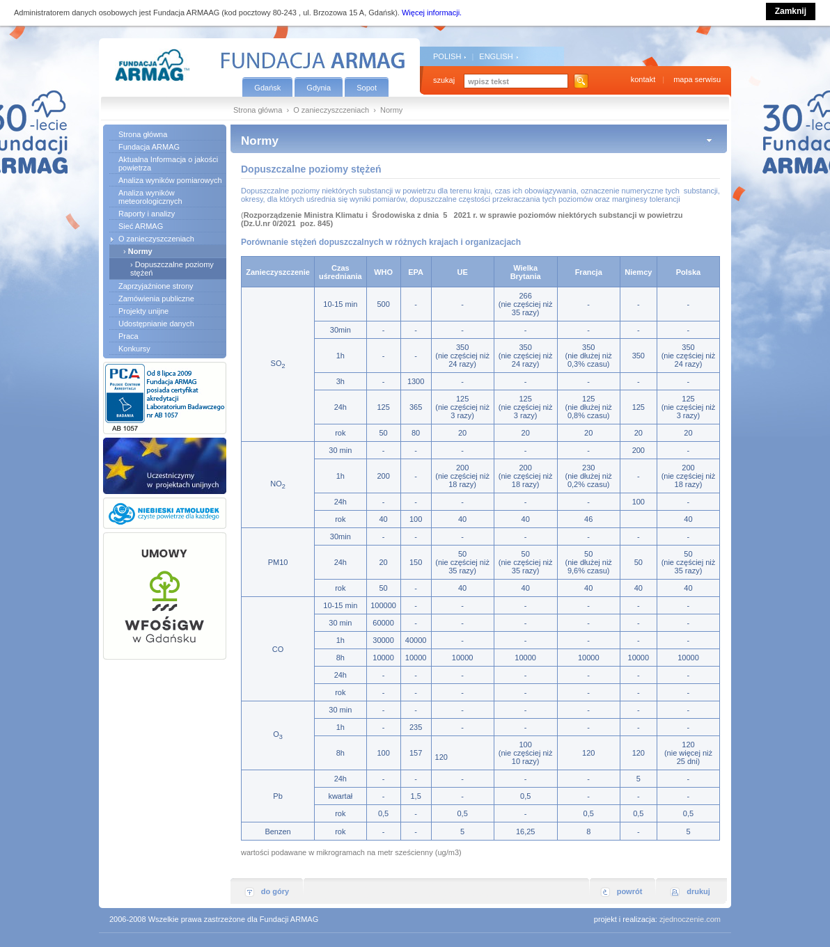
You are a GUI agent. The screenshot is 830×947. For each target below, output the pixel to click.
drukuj (698, 891)
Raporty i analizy (146, 213)
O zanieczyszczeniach (331, 110)
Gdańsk (267, 87)
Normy (140, 251)
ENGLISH (495, 56)
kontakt (643, 79)
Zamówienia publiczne (156, 298)
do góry (275, 891)
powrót (630, 891)
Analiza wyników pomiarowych (170, 180)
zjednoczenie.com (690, 919)
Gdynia (318, 87)
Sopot (367, 87)
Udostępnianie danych (156, 323)
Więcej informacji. (432, 12)
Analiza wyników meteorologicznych (150, 197)
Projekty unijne (143, 311)
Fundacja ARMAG (149, 147)
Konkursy (134, 348)
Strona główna (257, 110)
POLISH (447, 56)
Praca (128, 336)
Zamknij (790, 11)
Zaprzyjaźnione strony (156, 286)
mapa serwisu (697, 79)
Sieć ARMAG (140, 226)
